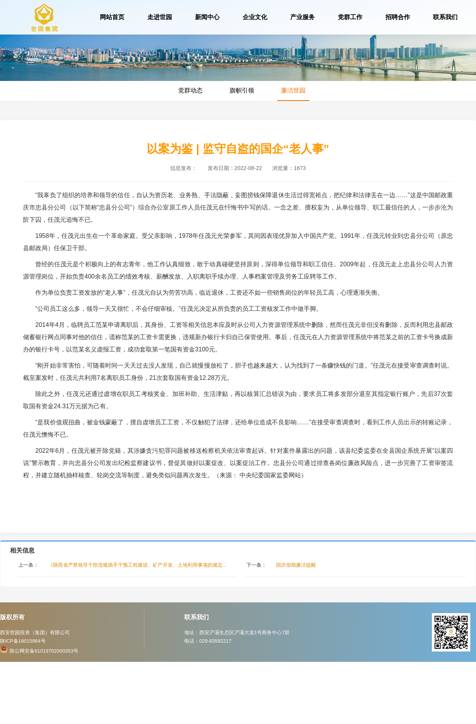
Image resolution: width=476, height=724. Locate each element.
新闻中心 (207, 17)
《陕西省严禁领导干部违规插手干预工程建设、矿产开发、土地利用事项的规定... (137, 565)
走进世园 (159, 17)
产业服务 (302, 17)
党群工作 (350, 17)
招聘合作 (397, 17)
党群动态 (190, 90)
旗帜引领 (242, 90)
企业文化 (255, 17)
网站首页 (112, 17)
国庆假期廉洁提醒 (296, 565)
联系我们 (445, 17)
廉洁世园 (293, 90)
